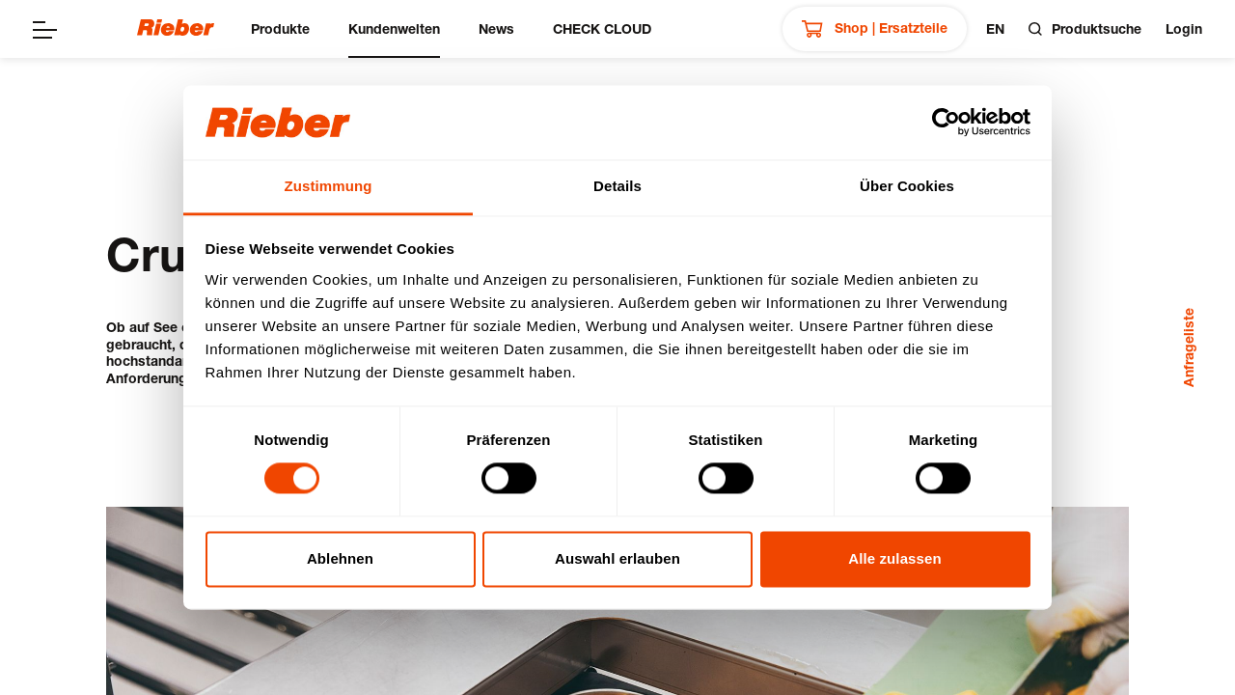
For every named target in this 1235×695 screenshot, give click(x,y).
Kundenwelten (394, 28)
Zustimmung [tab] (328, 186)
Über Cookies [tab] (907, 186)
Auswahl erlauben (617, 558)
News (496, 28)
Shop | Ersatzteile (874, 29)
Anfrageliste (1188, 347)
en (995, 28)
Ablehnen (340, 558)
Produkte (280, 28)
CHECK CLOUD (602, 28)
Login (1184, 28)
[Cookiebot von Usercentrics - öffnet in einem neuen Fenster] (946, 122)
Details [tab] (617, 186)
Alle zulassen (894, 558)
